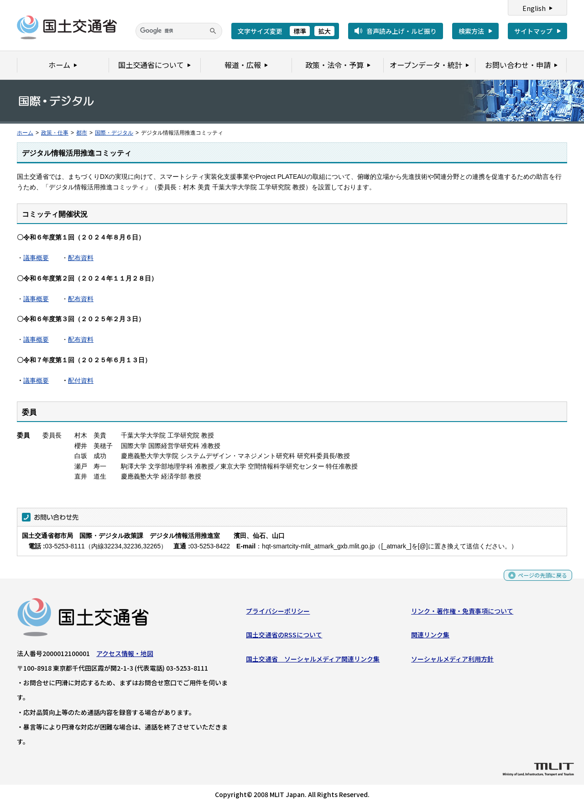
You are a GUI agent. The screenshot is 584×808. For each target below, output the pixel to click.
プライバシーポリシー (278, 613)
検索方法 (471, 31)
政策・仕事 (54, 133)
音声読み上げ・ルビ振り (401, 31)
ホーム (25, 133)
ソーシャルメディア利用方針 (452, 660)
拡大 (324, 31)
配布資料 (81, 257)
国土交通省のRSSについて (284, 636)
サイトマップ (533, 31)
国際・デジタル (114, 133)
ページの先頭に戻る (539, 580)
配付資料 (81, 380)
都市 (81, 133)
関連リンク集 (430, 636)
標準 (299, 31)
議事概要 (36, 257)
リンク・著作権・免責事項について (462, 613)
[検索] (179, 31)
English (534, 8)
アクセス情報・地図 (124, 655)
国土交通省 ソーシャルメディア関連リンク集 (313, 660)
